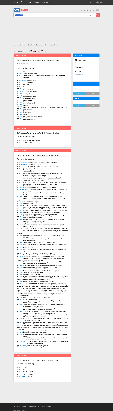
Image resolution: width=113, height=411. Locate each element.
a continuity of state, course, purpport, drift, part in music (40, 187)
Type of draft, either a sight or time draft (34, 272)
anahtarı (23, 375)
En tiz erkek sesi (27, 142)
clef (22, 88)
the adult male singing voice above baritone (35, 332)
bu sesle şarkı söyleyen (29, 102)
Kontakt (49, 406)
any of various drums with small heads (37, 345)
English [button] (100, 2)
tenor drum (31, 376)
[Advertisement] (57, 31)
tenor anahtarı (29, 88)
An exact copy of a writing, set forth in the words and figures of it (40, 214)
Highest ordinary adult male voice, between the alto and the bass (41, 255)
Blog (38, 406)
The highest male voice (29, 186)
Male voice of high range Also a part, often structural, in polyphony (41, 270)
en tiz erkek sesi (23, 63)
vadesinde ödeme (31, 80)
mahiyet (25, 95)
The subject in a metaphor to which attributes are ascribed (43, 166)
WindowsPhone (32, 406)
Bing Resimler (78, 76)
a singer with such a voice (35, 164)
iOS (14, 406)
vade (26, 111)
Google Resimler (79, 74)
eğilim (26, 114)
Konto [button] (90, 2)
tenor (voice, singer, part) (29, 371)
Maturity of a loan (28, 247)
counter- (23, 162)
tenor (24, 86)
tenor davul (30, 89)
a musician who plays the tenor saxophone (42, 347)
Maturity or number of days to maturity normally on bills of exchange (41, 212)
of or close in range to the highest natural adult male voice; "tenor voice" (43, 265)
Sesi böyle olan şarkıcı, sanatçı (31, 140)
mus (24, 369)
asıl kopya (30, 79)
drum (23, 90)
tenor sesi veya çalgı (29, 119)
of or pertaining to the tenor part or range (34, 170)
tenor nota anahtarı (32, 91)
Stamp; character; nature (30, 299)
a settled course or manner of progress (33, 180)
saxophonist (25, 347)
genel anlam (30, 82)
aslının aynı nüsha (30, 98)
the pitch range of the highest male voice (34, 223)
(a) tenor (25, 367)
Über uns (43, 406)
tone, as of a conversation (30, 168)
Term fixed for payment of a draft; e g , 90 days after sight (39, 242)
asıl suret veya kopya (29, 103)
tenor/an (25, 118)
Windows (24, 406)
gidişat (24, 72)
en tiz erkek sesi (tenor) (30, 73)
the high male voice (28, 203)
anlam (29, 93)
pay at (22, 80)
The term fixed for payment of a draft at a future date (37, 253)
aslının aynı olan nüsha (29, 96)
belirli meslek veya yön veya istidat (32, 116)
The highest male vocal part (30, 201)
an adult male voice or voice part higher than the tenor (42, 162)
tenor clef (30, 374)
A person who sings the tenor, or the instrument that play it (39, 281)
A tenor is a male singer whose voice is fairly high (36, 297)
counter (23, 189)
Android (18, 406)
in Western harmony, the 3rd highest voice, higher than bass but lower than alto (45, 210)
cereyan (25, 105)
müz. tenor (28, 112)
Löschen (93, 93)
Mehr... (79, 93)
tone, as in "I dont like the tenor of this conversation (37, 209)
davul (22, 376)
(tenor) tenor (78, 89)
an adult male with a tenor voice (32, 274)
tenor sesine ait (27, 100)
